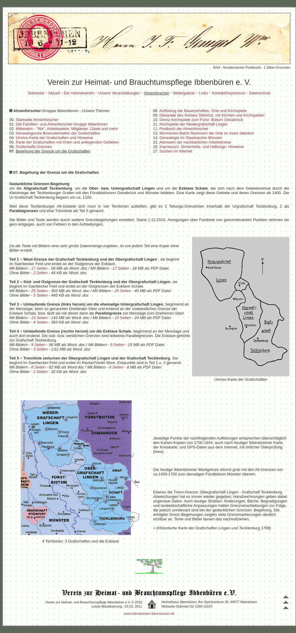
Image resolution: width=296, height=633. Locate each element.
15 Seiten (39, 317)
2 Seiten (40, 273)
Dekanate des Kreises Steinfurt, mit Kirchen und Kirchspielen (212, 115)
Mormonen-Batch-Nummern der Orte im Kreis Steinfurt (206, 133)
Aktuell (54, 93)
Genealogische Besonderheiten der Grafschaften (58, 133)
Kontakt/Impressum (228, 93)
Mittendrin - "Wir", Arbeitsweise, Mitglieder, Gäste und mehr (67, 128)
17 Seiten (39, 268)
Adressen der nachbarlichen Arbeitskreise (195, 142)
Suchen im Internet (175, 151)
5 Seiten (40, 295)
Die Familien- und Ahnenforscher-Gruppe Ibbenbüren (62, 124)
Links (203, 93)
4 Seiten (40, 322)
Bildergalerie (184, 93)
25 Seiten (39, 290)
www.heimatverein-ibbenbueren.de (149, 613)
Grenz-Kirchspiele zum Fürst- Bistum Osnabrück (201, 119)
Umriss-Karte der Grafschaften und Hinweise (54, 137)
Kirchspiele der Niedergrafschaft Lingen (193, 124)
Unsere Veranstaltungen (119, 93)
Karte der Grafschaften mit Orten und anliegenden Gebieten (67, 142)
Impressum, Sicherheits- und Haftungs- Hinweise (201, 146)
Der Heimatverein (79, 93)
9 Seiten (38, 344)
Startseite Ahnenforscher (37, 119)
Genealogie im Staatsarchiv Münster (190, 137)
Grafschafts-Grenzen (34, 146)
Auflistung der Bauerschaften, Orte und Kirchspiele (203, 110)
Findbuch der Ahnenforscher (183, 128)
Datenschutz (260, 93)
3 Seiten (40, 349)
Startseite (36, 93)
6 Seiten (38, 367)
